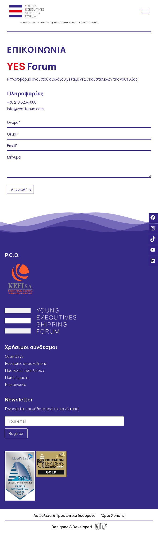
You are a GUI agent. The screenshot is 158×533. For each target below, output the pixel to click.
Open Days (14, 356)
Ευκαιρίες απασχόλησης (26, 363)
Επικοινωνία (15, 384)
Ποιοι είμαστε (17, 377)
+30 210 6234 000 (21, 102)
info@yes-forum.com (25, 108)
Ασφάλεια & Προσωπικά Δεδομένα (65, 515)
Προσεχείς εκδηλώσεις (25, 370)
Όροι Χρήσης (113, 515)
